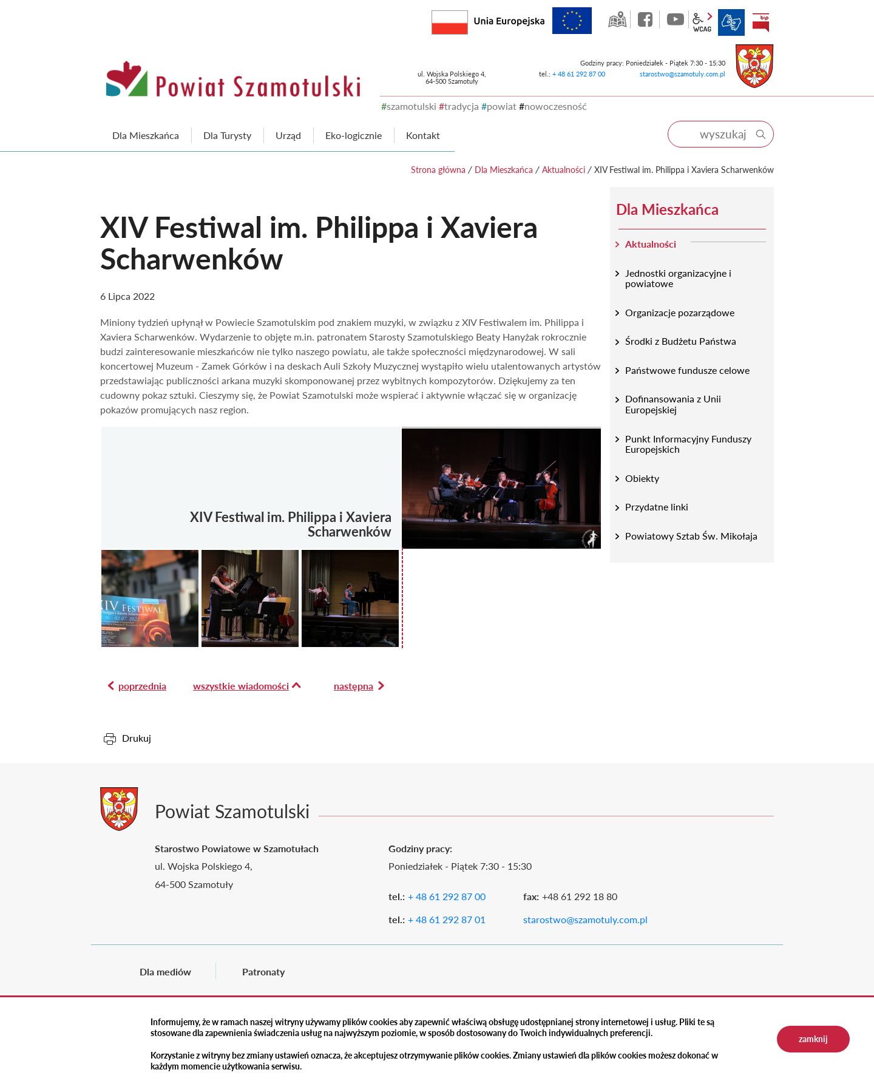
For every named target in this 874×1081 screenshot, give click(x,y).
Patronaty (263, 971)
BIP (760, 22)
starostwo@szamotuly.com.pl (682, 74)
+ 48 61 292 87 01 (447, 919)
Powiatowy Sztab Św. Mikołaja (691, 535)
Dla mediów (165, 971)
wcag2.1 (702, 22)
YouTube (675, 19)
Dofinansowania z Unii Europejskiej (673, 404)
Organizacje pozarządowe (679, 312)
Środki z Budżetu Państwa (680, 341)
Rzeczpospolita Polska (467, 19)
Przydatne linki (656, 506)
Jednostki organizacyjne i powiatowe (678, 278)
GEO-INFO (617, 19)
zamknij (813, 1039)
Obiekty (642, 478)
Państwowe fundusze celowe (687, 370)
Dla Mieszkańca (504, 169)
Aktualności (563, 169)
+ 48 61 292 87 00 (578, 74)
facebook (646, 19)
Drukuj (136, 738)
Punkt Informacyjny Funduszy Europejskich (688, 444)
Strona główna (438, 169)
